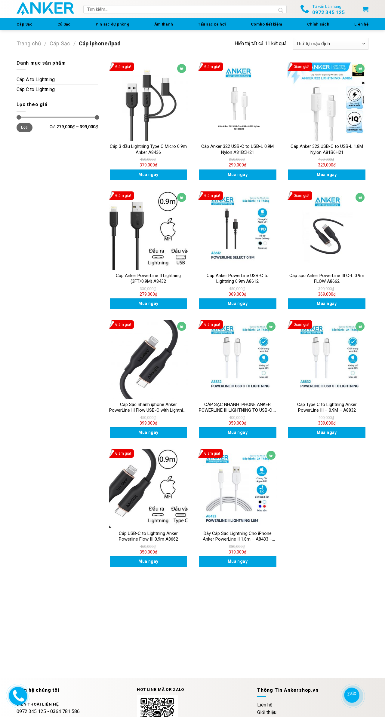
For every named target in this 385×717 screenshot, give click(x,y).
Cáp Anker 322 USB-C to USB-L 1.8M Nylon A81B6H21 (327, 149)
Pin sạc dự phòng (112, 24)
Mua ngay (148, 174)
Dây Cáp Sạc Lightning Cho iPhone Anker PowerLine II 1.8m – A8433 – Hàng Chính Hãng (237, 536)
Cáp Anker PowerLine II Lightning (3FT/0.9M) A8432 (148, 278)
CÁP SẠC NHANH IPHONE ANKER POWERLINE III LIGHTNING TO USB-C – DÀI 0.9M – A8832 (237, 407)
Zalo (352, 693)
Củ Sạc (64, 24)
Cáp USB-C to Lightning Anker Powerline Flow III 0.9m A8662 (148, 536)
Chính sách (318, 24)
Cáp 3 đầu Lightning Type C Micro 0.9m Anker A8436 (148, 149)
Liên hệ (361, 24)
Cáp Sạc (24, 24)
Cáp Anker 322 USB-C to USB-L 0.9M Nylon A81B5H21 (237, 149)
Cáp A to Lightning (36, 79)
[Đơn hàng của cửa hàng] (330, 44)
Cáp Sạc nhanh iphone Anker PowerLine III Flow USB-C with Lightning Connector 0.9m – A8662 (148, 407)
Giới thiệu (266, 712)
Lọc (24, 127)
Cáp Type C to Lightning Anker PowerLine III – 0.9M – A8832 (327, 407)
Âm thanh (163, 24)
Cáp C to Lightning (36, 89)
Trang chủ (29, 43)
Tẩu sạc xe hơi (212, 24)
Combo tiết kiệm (266, 24)
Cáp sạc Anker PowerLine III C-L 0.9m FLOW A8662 (326, 278)
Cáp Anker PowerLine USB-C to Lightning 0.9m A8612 (238, 278)
